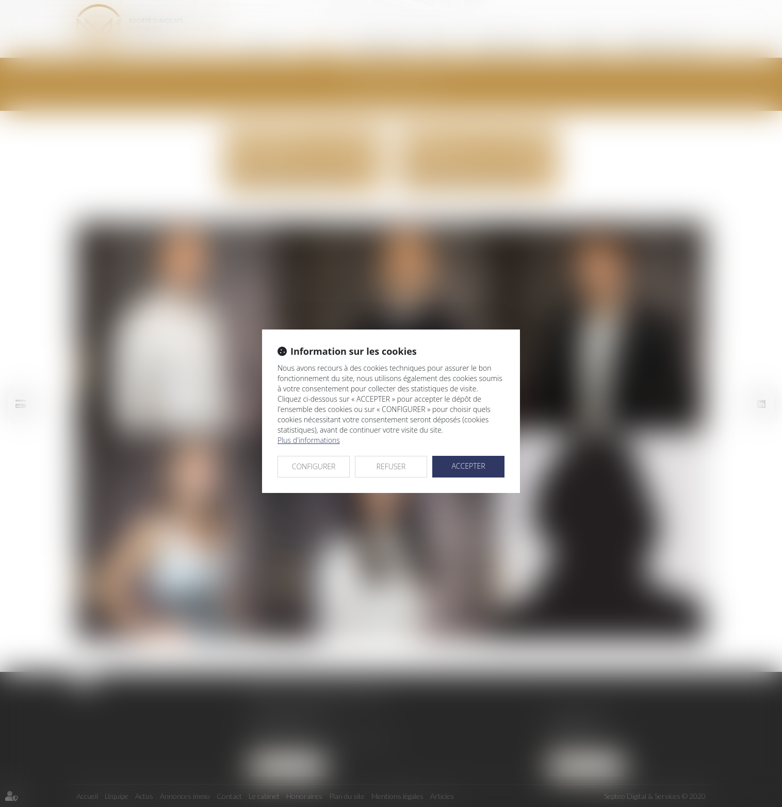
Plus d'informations (309, 440)
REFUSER (391, 466)
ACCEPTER (468, 466)
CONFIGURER (314, 466)
